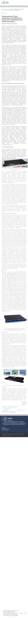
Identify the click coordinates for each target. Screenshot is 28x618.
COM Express (7, 186)
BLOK (6, 208)
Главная (3, 9)
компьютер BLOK (23, 154)
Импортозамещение (10, 9)
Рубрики (6, 9)
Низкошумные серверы (7, 408)
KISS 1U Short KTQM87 (11, 275)
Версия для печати (21, 410)
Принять (21, 613)
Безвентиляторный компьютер (13, 406)
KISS (22, 85)
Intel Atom (6, 196)
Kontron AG (8, 132)
